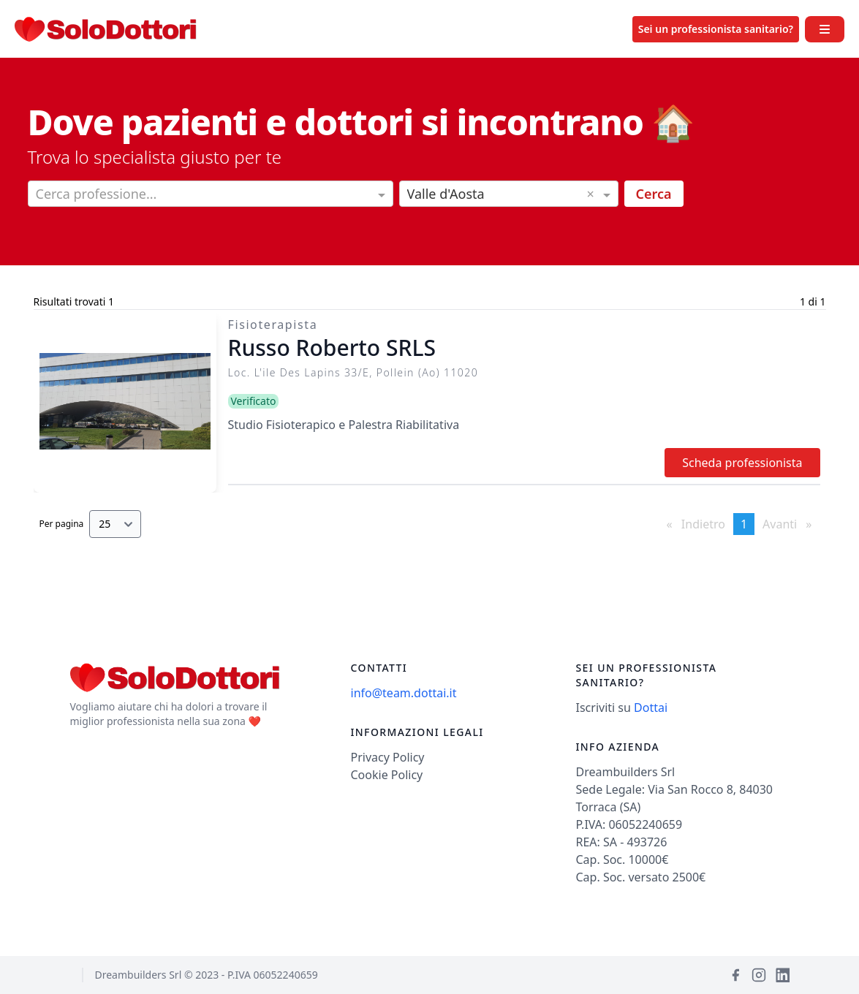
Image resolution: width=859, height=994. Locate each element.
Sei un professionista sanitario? (715, 29)
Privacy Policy (388, 757)
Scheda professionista (742, 463)
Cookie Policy (387, 775)
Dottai (650, 707)
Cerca (654, 193)
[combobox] (211, 195)
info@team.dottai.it (404, 693)
